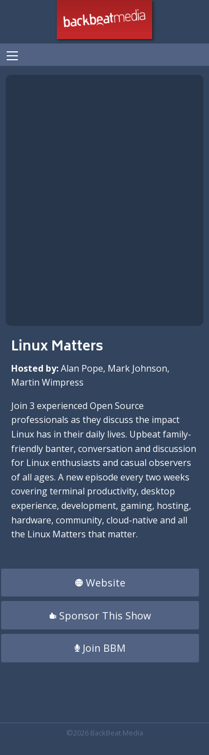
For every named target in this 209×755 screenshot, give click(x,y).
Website (100, 582)
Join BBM (100, 648)
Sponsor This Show (100, 615)
